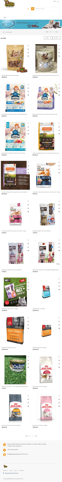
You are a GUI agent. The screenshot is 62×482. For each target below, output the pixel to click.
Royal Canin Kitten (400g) (40, 425)
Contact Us (21, 470)
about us (5, 470)
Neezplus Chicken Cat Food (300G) (11, 270)
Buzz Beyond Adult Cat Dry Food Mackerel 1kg (14, 114)
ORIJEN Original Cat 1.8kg (39, 347)
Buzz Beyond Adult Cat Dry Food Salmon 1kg (45, 114)
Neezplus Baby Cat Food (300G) (42, 231)
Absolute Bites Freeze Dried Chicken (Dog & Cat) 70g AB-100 (46, 75)
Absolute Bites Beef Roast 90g (10, 75)
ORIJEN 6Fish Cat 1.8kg (39, 308)
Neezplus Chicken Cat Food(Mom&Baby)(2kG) (46, 270)
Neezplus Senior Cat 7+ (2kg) (10, 308)
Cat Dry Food (9, 32)
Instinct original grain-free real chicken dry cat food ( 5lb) (46, 153)
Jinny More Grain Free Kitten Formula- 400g (14, 231)
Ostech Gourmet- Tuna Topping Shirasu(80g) (15, 386)
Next (56, 32)
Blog (15, 470)
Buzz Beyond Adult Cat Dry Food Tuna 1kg (13, 153)
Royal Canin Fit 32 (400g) (40, 386)
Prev (47, 32)
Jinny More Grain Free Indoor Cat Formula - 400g (46, 192)
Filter (3, 38)
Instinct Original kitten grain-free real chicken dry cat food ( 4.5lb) (15, 192)
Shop (11, 470)
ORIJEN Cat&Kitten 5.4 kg (8, 347)
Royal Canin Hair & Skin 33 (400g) (11, 425)
